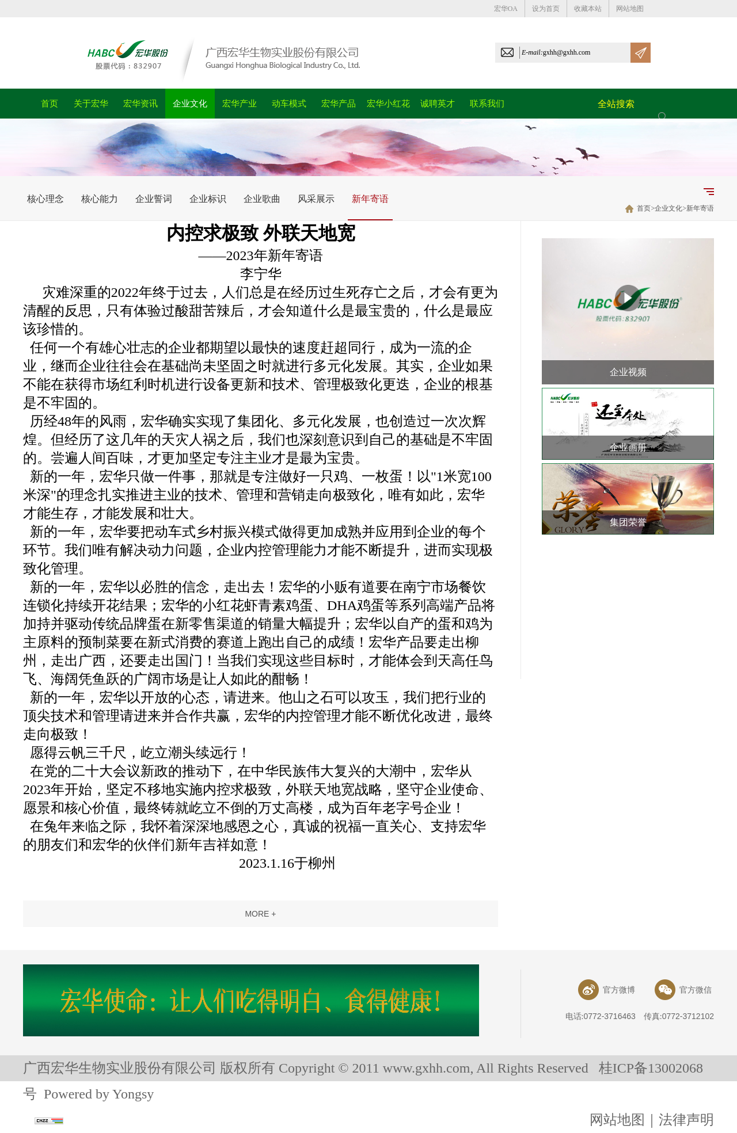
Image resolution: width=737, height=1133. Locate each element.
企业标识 (207, 199)
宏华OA (506, 9)
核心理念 (45, 199)
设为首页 (546, 9)
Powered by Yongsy (99, 1093)
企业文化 (668, 208)
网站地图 (630, 9)
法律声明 (686, 1119)
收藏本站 (588, 9)
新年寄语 (370, 199)
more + (260, 913)
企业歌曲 (262, 199)
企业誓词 (153, 199)
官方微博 (606, 990)
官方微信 (683, 990)
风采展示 (316, 199)
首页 (644, 208)
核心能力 (99, 199)
